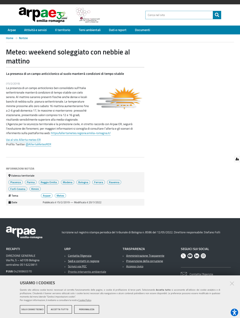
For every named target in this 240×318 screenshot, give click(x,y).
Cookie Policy (84, 300)
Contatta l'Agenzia (79, 255)
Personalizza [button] (86, 309)
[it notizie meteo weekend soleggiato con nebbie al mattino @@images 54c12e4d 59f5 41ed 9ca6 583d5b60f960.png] (119, 98)
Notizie (23, 38)
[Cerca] (224, 15)
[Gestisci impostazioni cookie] (237, 159)
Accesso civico (134, 266)
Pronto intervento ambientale (87, 271)
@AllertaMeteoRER (38, 144)
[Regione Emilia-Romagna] (124, 15)
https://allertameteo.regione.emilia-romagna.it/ (81, 133)
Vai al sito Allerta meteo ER (23, 139)
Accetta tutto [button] (59, 309)
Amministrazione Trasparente (145, 255)
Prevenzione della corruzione (144, 261)
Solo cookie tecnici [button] (32, 309)
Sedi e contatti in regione (83, 261)
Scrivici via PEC (77, 266)
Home (9, 38)
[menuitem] (12, 30)
